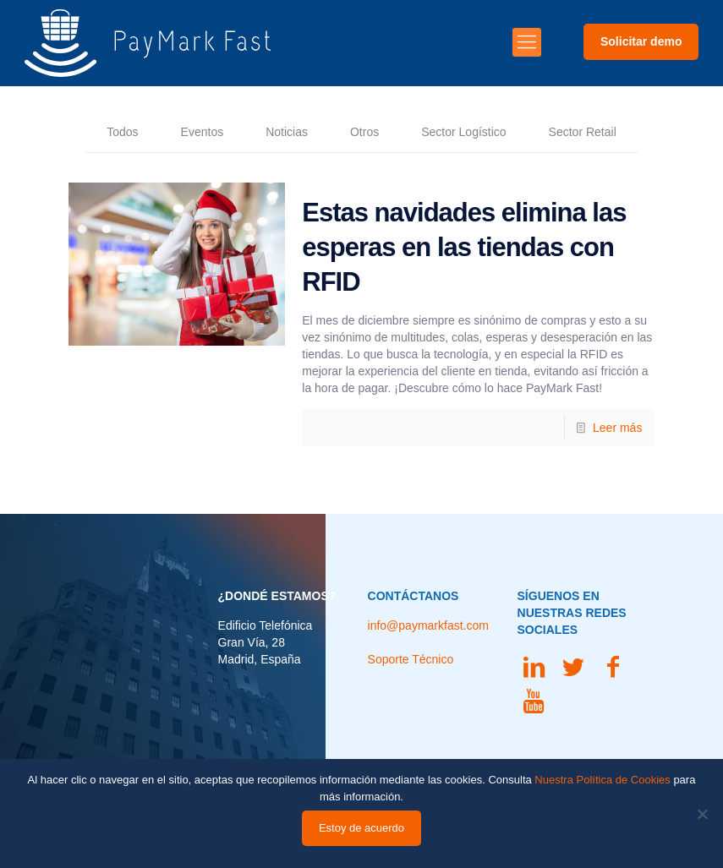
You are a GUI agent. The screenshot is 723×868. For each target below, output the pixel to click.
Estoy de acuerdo (361, 828)
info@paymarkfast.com (428, 625)
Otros (364, 132)
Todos (122, 132)
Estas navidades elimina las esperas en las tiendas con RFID (464, 247)
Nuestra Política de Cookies (602, 779)
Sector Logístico (463, 132)
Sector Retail (582, 132)
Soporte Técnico (411, 659)
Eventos (202, 132)
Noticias (287, 132)
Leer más (617, 427)
